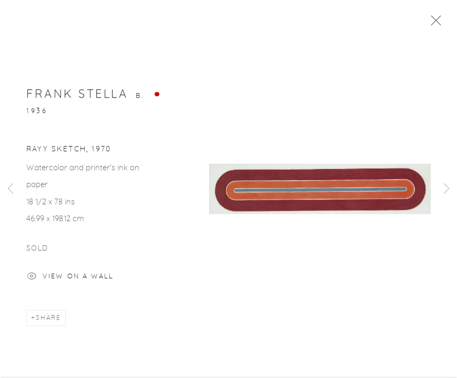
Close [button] (433, 24)
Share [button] (48, 320)
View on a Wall (70, 279)
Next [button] (446, 189)
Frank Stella (77, 96)
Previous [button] (10, 189)
